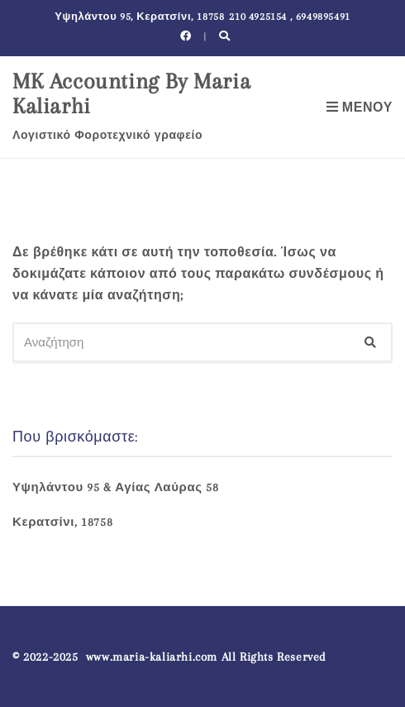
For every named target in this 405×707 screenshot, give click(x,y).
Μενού (359, 107)
